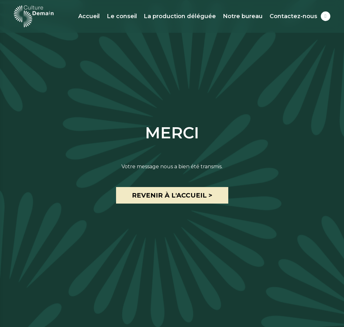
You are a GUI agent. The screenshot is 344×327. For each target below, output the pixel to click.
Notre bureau (243, 16)
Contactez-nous (293, 16)
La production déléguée (180, 16)
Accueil (89, 16)
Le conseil (122, 16)
